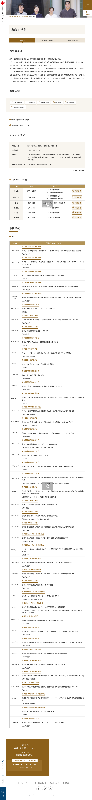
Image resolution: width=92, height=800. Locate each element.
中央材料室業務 (50, 103)
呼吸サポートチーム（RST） (22, 128)
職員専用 (66, 785)
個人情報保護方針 (40, 785)
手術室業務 (35, 103)
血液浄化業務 (18, 109)
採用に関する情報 (73, 40)
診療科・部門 (17, 16)
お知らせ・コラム (47, 40)
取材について (54, 785)
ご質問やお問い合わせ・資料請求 (25, 763)
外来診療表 (3, 780)
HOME (11, 16)
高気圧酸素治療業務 (36, 109)
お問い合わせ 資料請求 (3, 793)
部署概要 (22, 40)
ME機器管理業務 (19, 103)
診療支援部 (25, 16)
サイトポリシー (25, 785)
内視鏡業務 (66, 103)
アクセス (3, 766)
